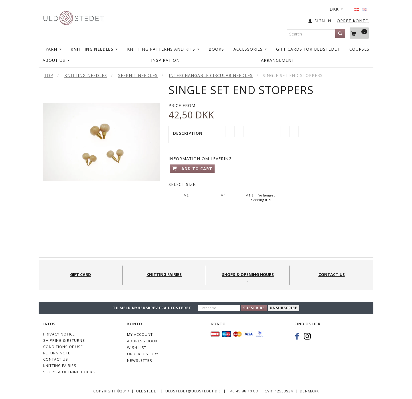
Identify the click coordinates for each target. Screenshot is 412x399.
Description (188, 133)
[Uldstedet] (73, 16)
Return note (56, 353)
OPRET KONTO (353, 20)
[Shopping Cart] (359, 32)
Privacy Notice (59, 334)
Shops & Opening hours (69, 372)
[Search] (340, 33)
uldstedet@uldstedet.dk (192, 391)
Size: (183, 184)
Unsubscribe (283, 307)
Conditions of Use (63, 346)
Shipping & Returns (64, 340)
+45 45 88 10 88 (243, 391)
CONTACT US (55, 359)
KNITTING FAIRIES (59, 365)
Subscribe (254, 307)
